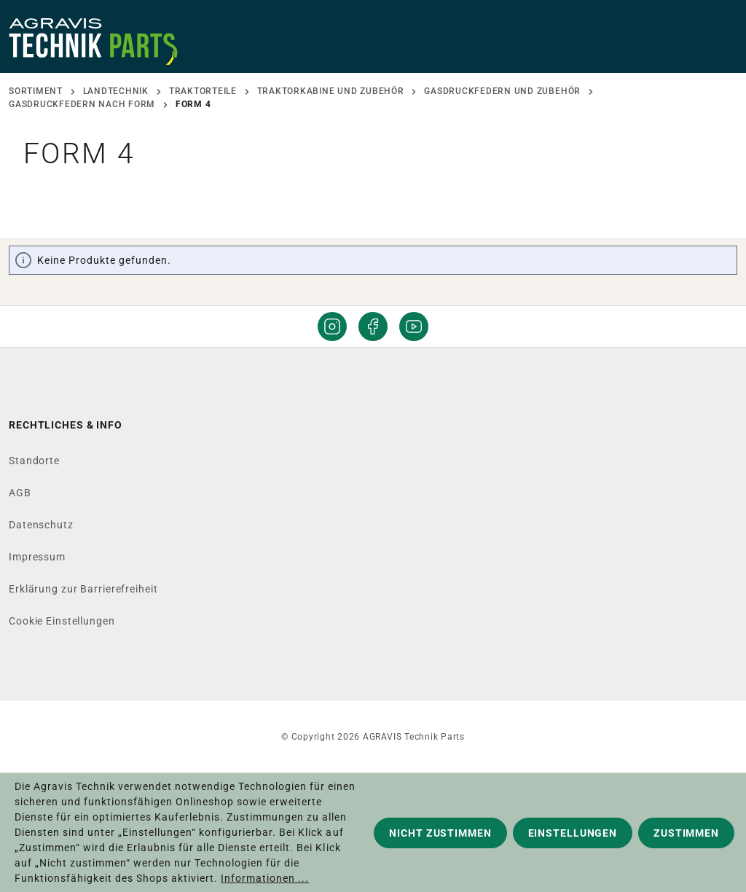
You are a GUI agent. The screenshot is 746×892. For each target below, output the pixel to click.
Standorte (34, 460)
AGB (20, 492)
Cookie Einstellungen (62, 621)
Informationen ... (265, 878)
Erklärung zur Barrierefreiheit (83, 589)
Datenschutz (41, 525)
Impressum (37, 557)
